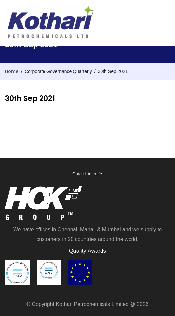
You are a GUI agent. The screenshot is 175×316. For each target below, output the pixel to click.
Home (12, 71)
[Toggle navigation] (159, 12)
